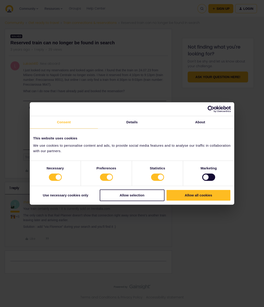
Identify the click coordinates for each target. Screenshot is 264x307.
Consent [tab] (64, 122)
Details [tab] (132, 122)
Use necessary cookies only (65, 195)
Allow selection (132, 195)
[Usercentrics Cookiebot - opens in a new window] (211, 109)
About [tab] (200, 122)
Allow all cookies (198, 195)
